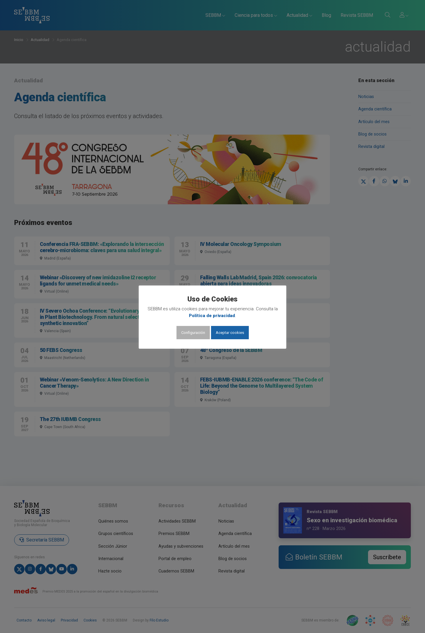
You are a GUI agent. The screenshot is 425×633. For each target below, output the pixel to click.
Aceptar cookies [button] (230, 332)
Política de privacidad (212, 315)
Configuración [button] (193, 332)
